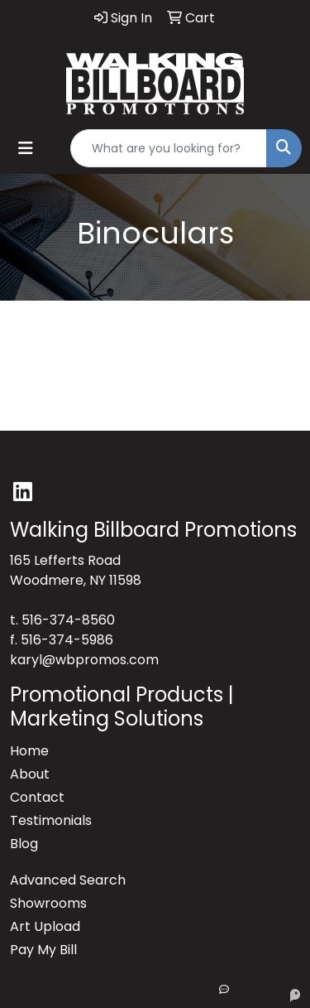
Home (29, 750)
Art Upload (45, 926)
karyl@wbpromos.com (84, 659)
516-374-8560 (68, 619)
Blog (24, 843)
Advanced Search (68, 880)
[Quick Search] (168, 148)
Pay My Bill (43, 949)
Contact (37, 797)
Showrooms (48, 903)
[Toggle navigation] (25, 148)
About (30, 774)
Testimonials (51, 820)
